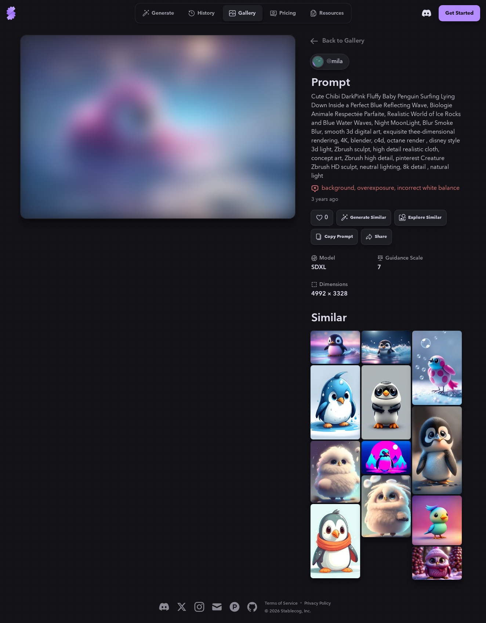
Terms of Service (281, 603)
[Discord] (426, 13)
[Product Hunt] (234, 607)
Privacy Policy (317, 603)
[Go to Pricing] (283, 13)
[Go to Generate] (158, 13)
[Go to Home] (11, 13)
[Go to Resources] (327, 13)
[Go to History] (201, 13)
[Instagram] (199, 607)
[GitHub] (252, 607)
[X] (182, 607)
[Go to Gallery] (242, 13)
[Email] (217, 607)
